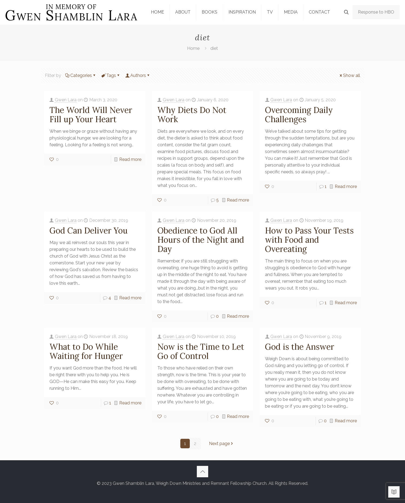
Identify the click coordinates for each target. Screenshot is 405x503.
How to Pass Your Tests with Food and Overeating (309, 239)
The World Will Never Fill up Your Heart (90, 114)
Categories (80, 75)
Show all (349, 75)
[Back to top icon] (202, 471)
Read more (130, 159)
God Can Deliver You (88, 230)
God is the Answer (299, 347)
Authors (137, 75)
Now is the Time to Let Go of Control (200, 351)
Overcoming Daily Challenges (299, 114)
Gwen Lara (66, 99)
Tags (110, 75)
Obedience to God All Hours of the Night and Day (200, 239)
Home (193, 48)
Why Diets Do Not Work (191, 114)
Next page (221, 443)
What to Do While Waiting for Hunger (86, 351)
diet (214, 48)
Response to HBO (376, 12)
